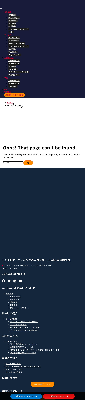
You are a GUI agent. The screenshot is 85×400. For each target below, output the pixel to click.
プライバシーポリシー (19, 308)
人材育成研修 (14, 40)
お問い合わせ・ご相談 (42, 384)
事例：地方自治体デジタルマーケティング (23, 366)
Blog (6, 89)
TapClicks (13, 52)
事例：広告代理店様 (14, 369)
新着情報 (12, 26)
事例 (6, 77)
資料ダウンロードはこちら (26, 396)
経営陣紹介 (13, 20)
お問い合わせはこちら (59, 396)
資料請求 (8, 92)
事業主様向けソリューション (22, 347)
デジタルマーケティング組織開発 (24, 330)
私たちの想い (14, 17)
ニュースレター (14, 55)
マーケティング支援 (16, 43)
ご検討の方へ (11, 341)
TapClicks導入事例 (14, 372)
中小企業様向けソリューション (23, 352)
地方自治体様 (14, 63)
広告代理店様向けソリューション (24, 344)
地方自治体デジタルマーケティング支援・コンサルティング (35, 350)
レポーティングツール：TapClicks (24, 327)
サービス (8, 35)
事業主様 (12, 66)
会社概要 (8, 12)
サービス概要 (14, 37)
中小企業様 (13, 69)
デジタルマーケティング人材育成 (24, 321)
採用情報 (12, 23)
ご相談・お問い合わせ (14, 95)
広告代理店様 (14, 60)
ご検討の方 (8, 57)
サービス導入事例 (13, 363)
